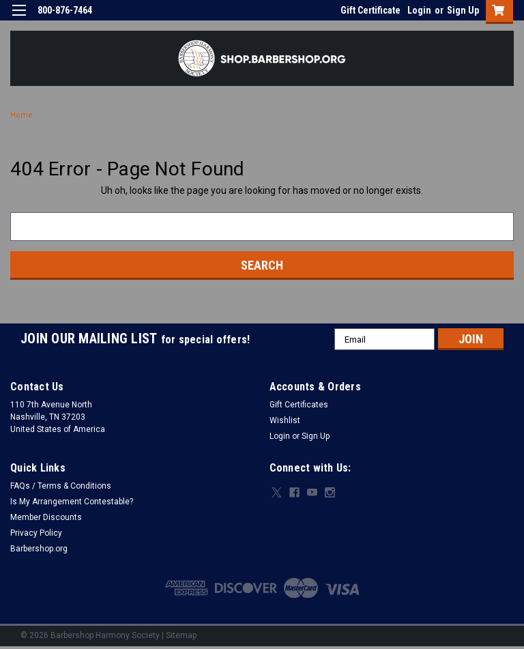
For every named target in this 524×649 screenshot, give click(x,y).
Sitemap (181, 635)
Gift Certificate (370, 10)
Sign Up (463, 10)
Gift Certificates (299, 404)
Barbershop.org (39, 548)
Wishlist (285, 420)
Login (419, 10)
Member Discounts (46, 517)
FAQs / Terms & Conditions (60, 486)
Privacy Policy (36, 533)
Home (21, 115)
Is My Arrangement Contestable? (71, 501)
